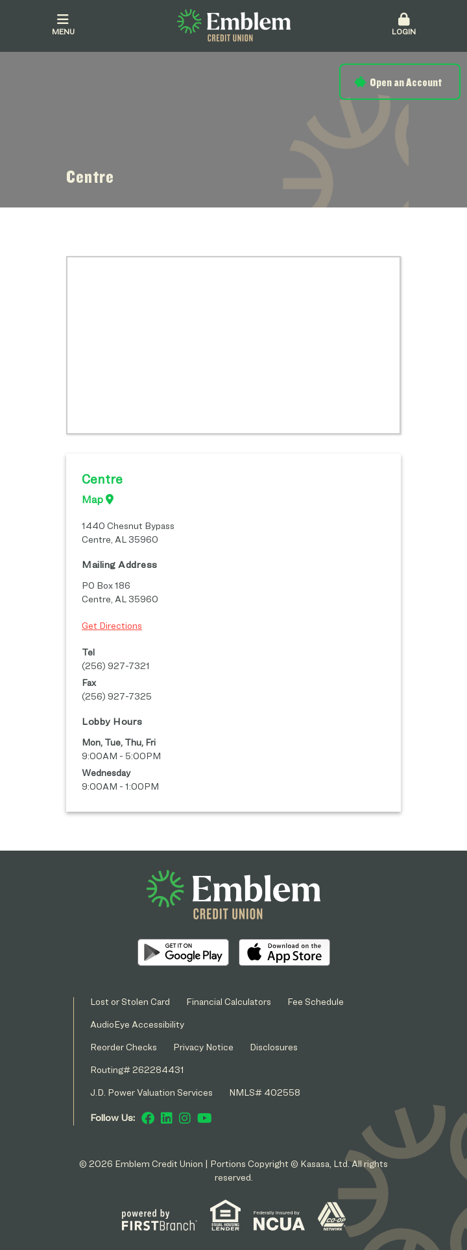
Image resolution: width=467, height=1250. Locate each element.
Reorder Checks (123, 1046)
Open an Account (406, 82)
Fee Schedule (315, 1001)
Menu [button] (63, 24)
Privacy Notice (203, 1046)
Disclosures (274, 1046)
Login (404, 24)
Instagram (185, 1118)
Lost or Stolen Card (130, 1001)
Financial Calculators (228, 1001)
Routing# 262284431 (137, 1069)
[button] (404, 25)
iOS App (284, 952)
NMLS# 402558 (264, 1092)
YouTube (204, 1118)
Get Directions (112, 625)
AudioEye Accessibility (137, 1024)
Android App (183, 952)
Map (98, 499)
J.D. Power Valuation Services (151, 1092)
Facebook (147, 1118)
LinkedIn (167, 1118)
